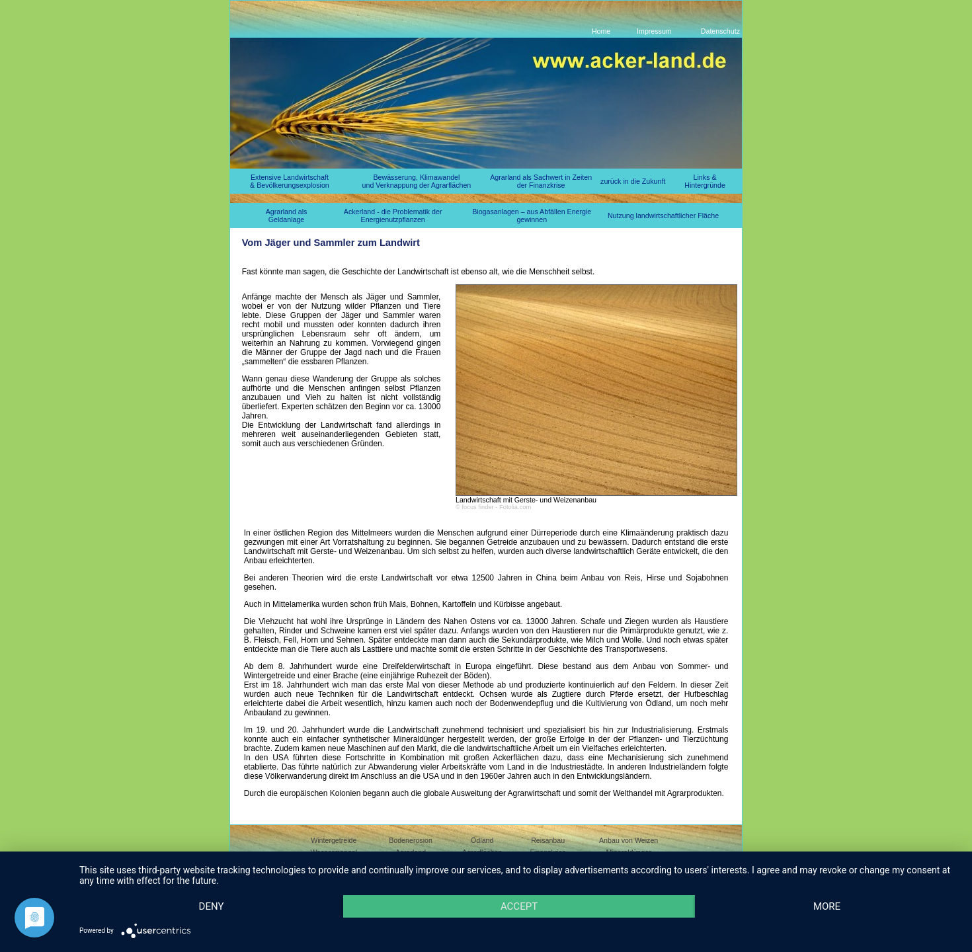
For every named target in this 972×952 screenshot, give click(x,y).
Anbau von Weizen (628, 840)
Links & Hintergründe (704, 181)
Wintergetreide (333, 840)
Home (601, 31)
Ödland (482, 840)
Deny (211, 906)
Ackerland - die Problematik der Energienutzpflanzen (393, 215)
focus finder (477, 507)
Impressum (654, 31)
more (826, 906)
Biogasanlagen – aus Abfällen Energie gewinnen (531, 215)
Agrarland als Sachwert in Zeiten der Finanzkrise (541, 181)
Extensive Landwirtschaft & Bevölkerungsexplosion (289, 181)
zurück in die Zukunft (632, 181)
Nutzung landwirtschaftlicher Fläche (663, 215)
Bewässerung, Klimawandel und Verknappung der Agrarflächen (416, 181)
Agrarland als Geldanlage (286, 215)
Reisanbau (548, 840)
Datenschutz (720, 31)
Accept (519, 906)
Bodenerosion (410, 840)
